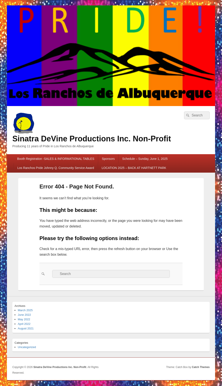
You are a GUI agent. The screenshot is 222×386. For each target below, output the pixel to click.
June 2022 (24, 314)
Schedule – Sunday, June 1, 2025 (145, 158)
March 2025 (25, 310)
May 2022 (24, 319)
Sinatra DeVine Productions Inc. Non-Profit (91, 138)
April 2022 (24, 323)
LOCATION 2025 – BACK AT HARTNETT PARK (134, 168)
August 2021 (26, 328)
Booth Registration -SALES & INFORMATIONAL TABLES (55, 158)
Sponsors (108, 158)
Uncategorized (27, 347)
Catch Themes (201, 367)
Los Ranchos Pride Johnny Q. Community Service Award (55, 168)
